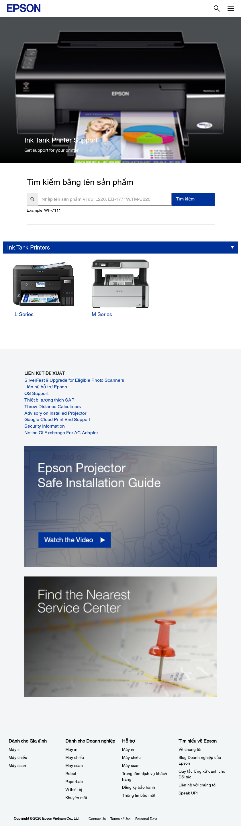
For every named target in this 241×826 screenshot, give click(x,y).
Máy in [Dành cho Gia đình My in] (15, 749)
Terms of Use (120, 819)
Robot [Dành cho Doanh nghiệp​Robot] (70, 773)
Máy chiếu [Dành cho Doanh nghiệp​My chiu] (74, 757)
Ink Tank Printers (28, 247)
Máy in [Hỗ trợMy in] (128, 749)
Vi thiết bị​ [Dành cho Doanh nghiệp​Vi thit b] (73, 789)
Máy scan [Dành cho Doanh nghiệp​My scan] (74, 765)
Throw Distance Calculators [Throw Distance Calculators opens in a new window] (52, 406)
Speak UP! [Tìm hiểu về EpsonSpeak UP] (188, 793)
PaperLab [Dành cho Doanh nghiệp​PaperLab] (74, 781)
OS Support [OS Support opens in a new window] (36, 393)
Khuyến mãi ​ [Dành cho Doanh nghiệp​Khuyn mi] (76, 797)
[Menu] (230, 8)
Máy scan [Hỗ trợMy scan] (131, 765)
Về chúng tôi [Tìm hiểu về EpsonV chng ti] (190, 749)
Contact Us (97, 819)
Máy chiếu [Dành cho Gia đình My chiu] (18, 757)
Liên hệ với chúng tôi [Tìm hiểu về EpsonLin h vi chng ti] (197, 785)
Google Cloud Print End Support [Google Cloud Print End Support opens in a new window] (57, 419)
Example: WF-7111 (44, 210)
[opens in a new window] (120, 506)
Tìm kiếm (185, 199)
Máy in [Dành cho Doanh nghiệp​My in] (71, 749)
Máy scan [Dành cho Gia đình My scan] (17, 765)
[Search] (217, 8)
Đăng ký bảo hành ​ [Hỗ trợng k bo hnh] (139, 787)
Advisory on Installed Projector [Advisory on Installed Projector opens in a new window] (55, 413)
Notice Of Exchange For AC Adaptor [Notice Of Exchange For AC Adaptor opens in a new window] (61, 432)
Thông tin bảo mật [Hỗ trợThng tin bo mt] (138, 795)
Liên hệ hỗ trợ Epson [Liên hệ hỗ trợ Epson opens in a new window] (45, 386)
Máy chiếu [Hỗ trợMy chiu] (131, 757)
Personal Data (146, 819)
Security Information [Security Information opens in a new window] (44, 426)
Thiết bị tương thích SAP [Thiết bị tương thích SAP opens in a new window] (49, 400)
